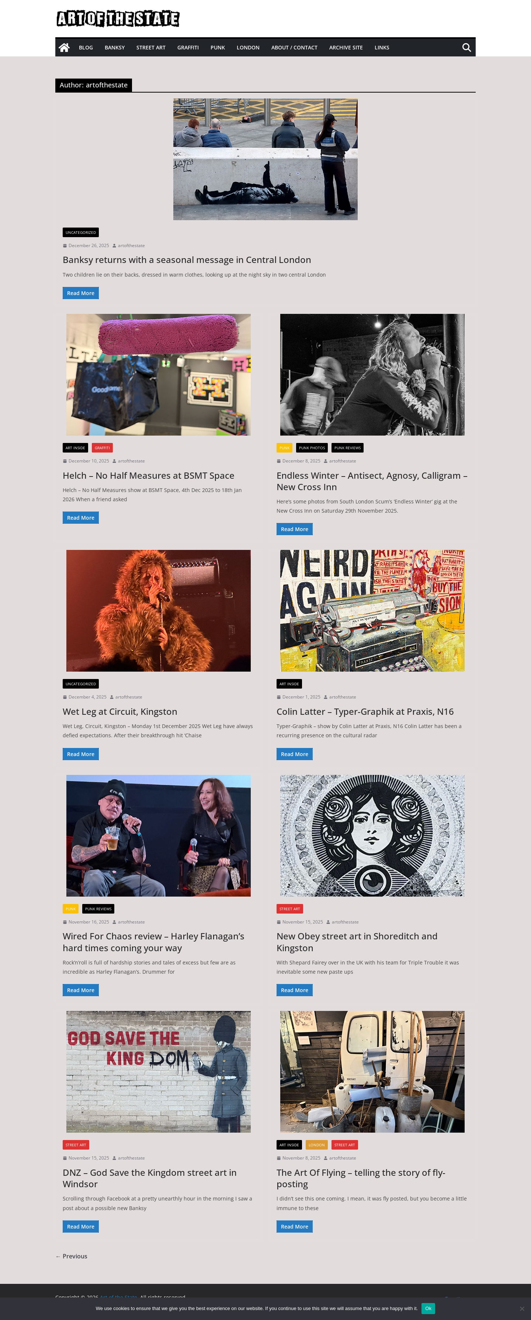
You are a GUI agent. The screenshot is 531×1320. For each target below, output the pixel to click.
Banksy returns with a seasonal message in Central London (187, 259)
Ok (428, 1308)
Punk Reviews (347, 447)
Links (382, 47)
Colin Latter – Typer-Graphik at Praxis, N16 (365, 711)
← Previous (71, 1256)
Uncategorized (81, 232)
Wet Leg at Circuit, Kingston (120, 711)
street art (290, 908)
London (248, 47)
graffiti (102, 447)
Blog (86, 47)
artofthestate (131, 245)
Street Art (151, 47)
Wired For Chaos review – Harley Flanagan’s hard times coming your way (153, 941)
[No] (521, 1308)
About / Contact (294, 47)
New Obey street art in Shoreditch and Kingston (357, 941)
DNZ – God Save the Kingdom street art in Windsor (150, 1178)
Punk (218, 47)
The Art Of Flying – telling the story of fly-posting (361, 1178)
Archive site (346, 47)
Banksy (115, 47)
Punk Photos (312, 447)
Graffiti (188, 47)
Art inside (75, 447)
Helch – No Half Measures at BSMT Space (149, 475)
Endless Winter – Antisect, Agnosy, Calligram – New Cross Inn (372, 481)
